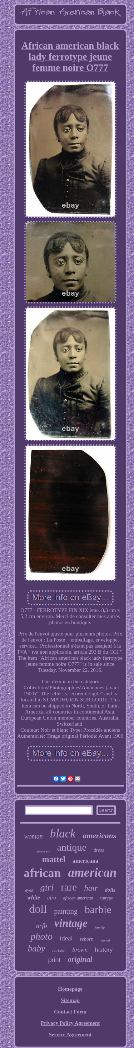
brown (80, 949)
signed (105, 940)
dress (99, 850)
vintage (71, 923)
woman (33, 836)
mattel (53, 859)
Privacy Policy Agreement (70, 1023)
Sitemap (70, 1000)
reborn (87, 939)
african (42, 873)
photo (41, 936)
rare (69, 887)
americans (99, 835)
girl (47, 887)
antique (71, 847)
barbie (98, 909)
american (92, 873)
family (100, 927)
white (33, 897)
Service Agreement (70, 1034)
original (80, 959)
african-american (78, 898)
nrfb (41, 925)
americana (85, 861)
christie (58, 950)
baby (36, 948)
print (54, 960)
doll (38, 908)
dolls (110, 890)
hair (91, 888)
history (104, 949)
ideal (66, 938)
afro (51, 898)
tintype (106, 898)
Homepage (70, 989)
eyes (29, 890)
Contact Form (70, 1012)
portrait (43, 851)
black (62, 833)
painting (66, 911)
